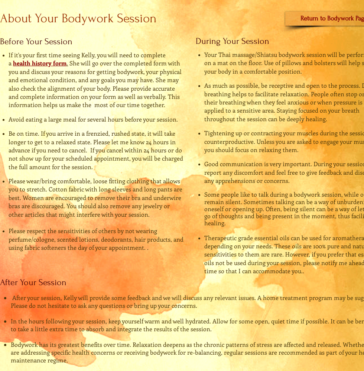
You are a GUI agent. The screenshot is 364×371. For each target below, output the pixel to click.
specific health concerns (83, 352)
